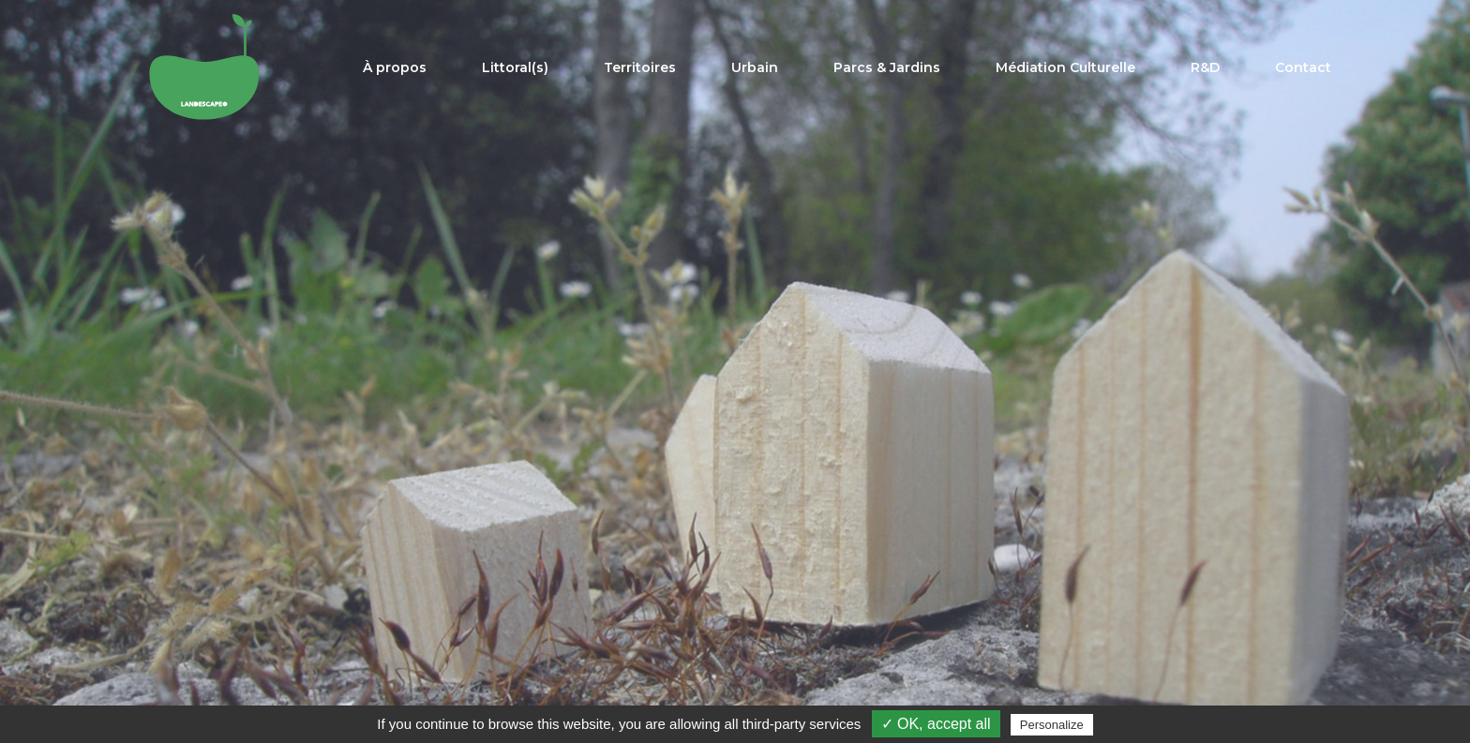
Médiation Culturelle (1065, 67)
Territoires (640, 67)
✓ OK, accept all (936, 724)
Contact (1303, 67)
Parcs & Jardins (886, 67)
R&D (1205, 67)
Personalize (1052, 725)
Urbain (754, 67)
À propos (395, 67)
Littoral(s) (515, 67)
